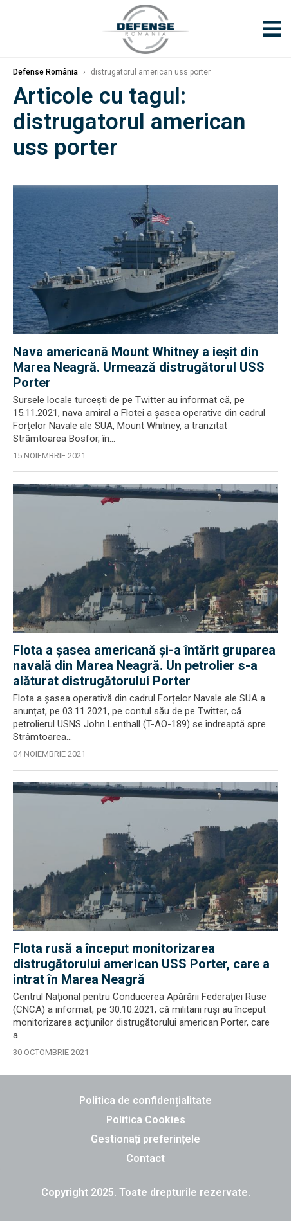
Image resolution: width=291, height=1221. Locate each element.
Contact (145, 1158)
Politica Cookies (145, 1120)
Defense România (45, 72)
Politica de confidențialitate (145, 1100)
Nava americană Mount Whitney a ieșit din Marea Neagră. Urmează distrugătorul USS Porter (139, 367)
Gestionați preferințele (145, 1139)
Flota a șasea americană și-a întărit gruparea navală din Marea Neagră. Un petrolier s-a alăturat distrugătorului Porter (144, 665)
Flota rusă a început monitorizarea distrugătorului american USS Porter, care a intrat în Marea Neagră (141, 964)
